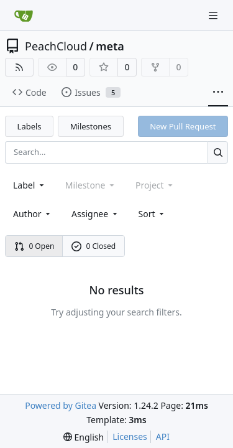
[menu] (152, 213)
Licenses (129, 436)
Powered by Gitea (60, 405)
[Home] (23, 15)
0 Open (34, 246)
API (163, 436)
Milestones (90, 126)
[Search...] (218, 152)
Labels (29, 126)
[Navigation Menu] (214, 15)
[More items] (218, 92)
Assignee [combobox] (95, 214)
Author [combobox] (32, 214)
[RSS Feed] (19, 67)
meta (110, 46)
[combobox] (29, 185)
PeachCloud (56, 46)
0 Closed (93, 246)
